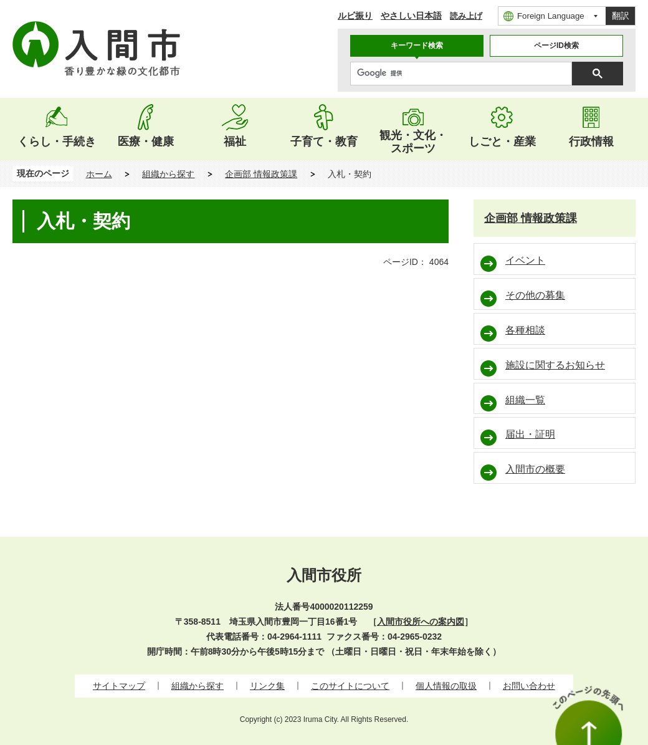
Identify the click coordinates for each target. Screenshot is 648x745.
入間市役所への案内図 (420, 622)
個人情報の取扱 (446, 686)
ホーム (99, 174)
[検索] (464, 73)
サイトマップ (119, 686)
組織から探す (168, 174)
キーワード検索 (417, 45)
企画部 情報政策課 (261, 174)
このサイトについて (350, 686)
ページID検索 (556, 45)
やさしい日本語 (411, 16)
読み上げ (466, 16)
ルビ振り (355, 16)
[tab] (417, 46)
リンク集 (267, 686)
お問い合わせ (529, 686)
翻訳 (620, 16)
